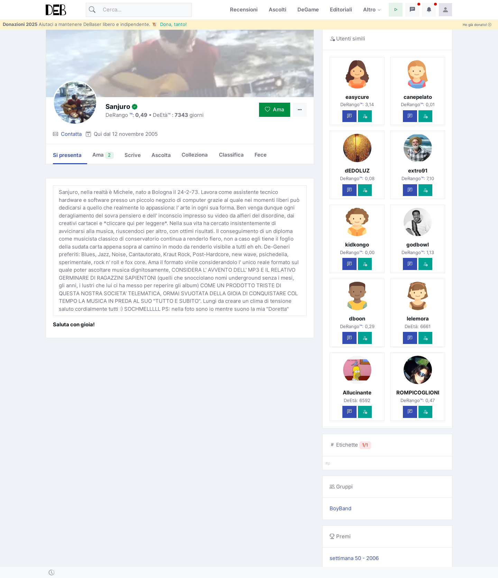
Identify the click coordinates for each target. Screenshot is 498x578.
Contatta (71, 134)
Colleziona (195, 154)
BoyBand (340, 508)
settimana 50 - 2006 (354, 558)
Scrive (132, 155)
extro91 (417, 170)
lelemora (418, 318)
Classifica (231, 154)
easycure (357, 97)
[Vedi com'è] (365, 116)
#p (327, 463)
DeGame (308, 9)
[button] (396, 10)
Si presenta (67, 155)
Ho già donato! (477, 25)
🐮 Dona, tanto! (169, 24)
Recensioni (244, 9)
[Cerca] (139, 10)
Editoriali (341, 9)
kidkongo (357, 244)
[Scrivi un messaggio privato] (349, 116)
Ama (274, 109)
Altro (369, 9)
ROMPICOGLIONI (417, 392)
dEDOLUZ (357, 170)
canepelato (418, 97)
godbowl (417, 244)
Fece (261, 154)
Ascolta (161, 155)
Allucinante (357, 392)
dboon (357, 318)
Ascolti (277, 9)
